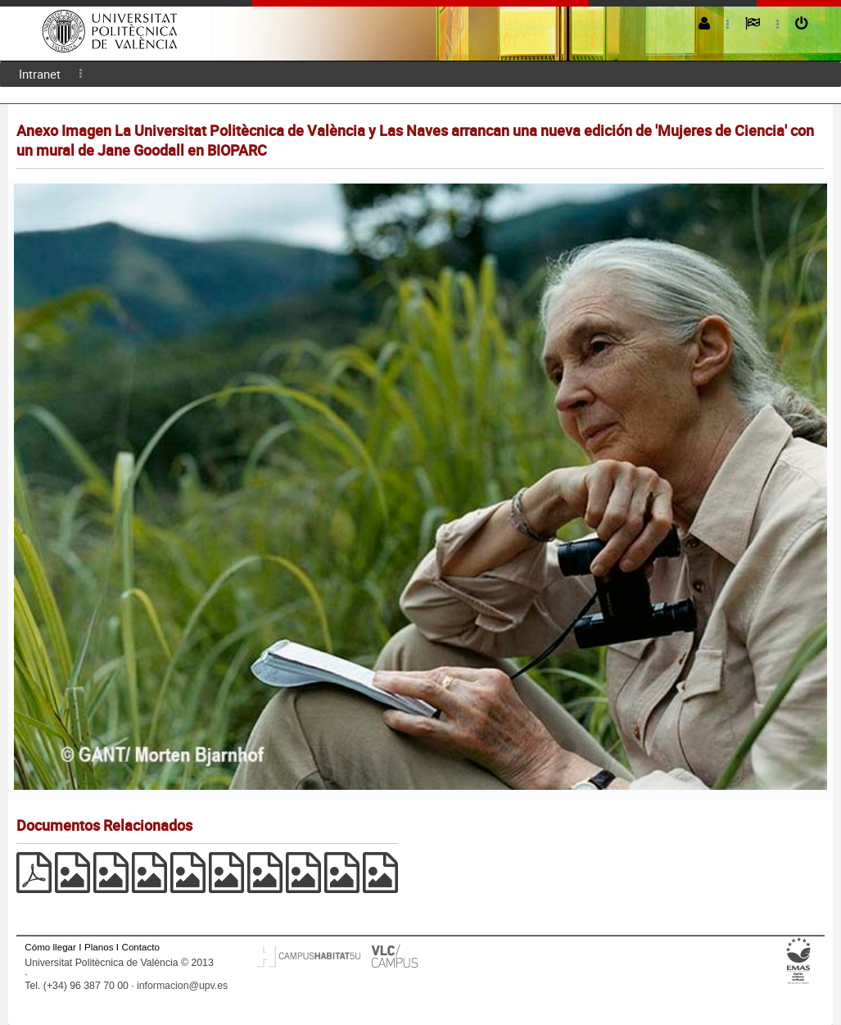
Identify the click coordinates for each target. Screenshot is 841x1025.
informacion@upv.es (182, 985)
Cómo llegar (50, 946)
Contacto (141, 946)
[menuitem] (39, 74)
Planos (99, 946)
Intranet (40, 74)
